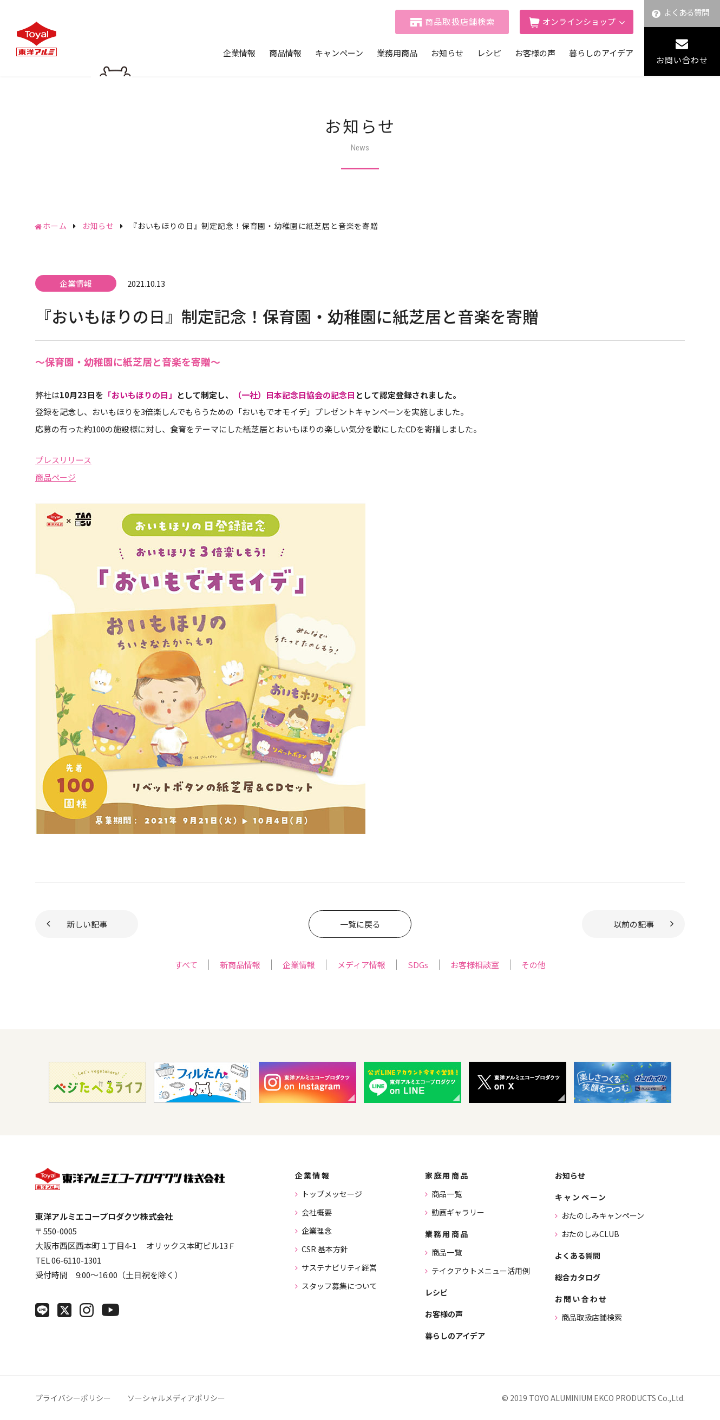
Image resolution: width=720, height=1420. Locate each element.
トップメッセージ (332, 1193)
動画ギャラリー (458, 1212)
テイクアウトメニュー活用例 (480, 1270)
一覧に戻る (360, 924)
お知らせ (447, 52)
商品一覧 (446, 1193)
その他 (533, 964)
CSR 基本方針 (325, 1249)
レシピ (489, 52)
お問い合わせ (682, 59)
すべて (186, 964)
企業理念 (317, 1230)
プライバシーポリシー (73, 1397)
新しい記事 (87, 924)
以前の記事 (633, 924)
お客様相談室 (474, 964)
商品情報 (285, 52)
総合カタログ (577, 1277)
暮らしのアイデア (601, 52)
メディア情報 (361, 964)
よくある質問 (687, 12)
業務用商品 (397, 52)
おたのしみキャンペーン (602, 1215)
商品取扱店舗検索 (460, 21)
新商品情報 (240, 964)
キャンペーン (339, 52)
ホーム (55, 225)
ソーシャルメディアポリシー (176, 1397)
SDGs (418, 964)
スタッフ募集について (339, 1285)
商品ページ (55, 477)
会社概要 (317, 1212)
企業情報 (239, 52)
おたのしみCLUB (590, 1233)
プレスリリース (63, 459)
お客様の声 (535, 52)
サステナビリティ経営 (339, 1267)
